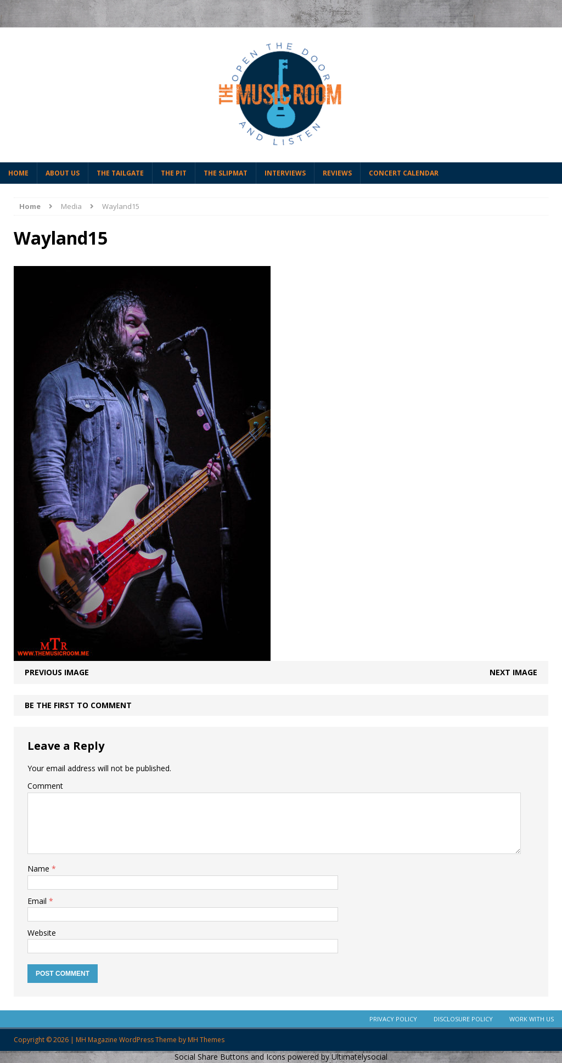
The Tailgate (120, 173)
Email (38, 901)
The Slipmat (226, 173)
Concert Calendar (404, 173)
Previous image (57, 672)
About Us (63, 173)
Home (18, 173)
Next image (513, 672)
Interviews (285, 173)
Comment (45, 786)
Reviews (337, 173)
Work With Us (531, 1019)
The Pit (174, 173)
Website (41, 933)
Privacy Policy (393, 1019)
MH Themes (206, 1039)
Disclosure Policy (463, 1019)
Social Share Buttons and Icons (230, 1056)
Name (39, 868)
